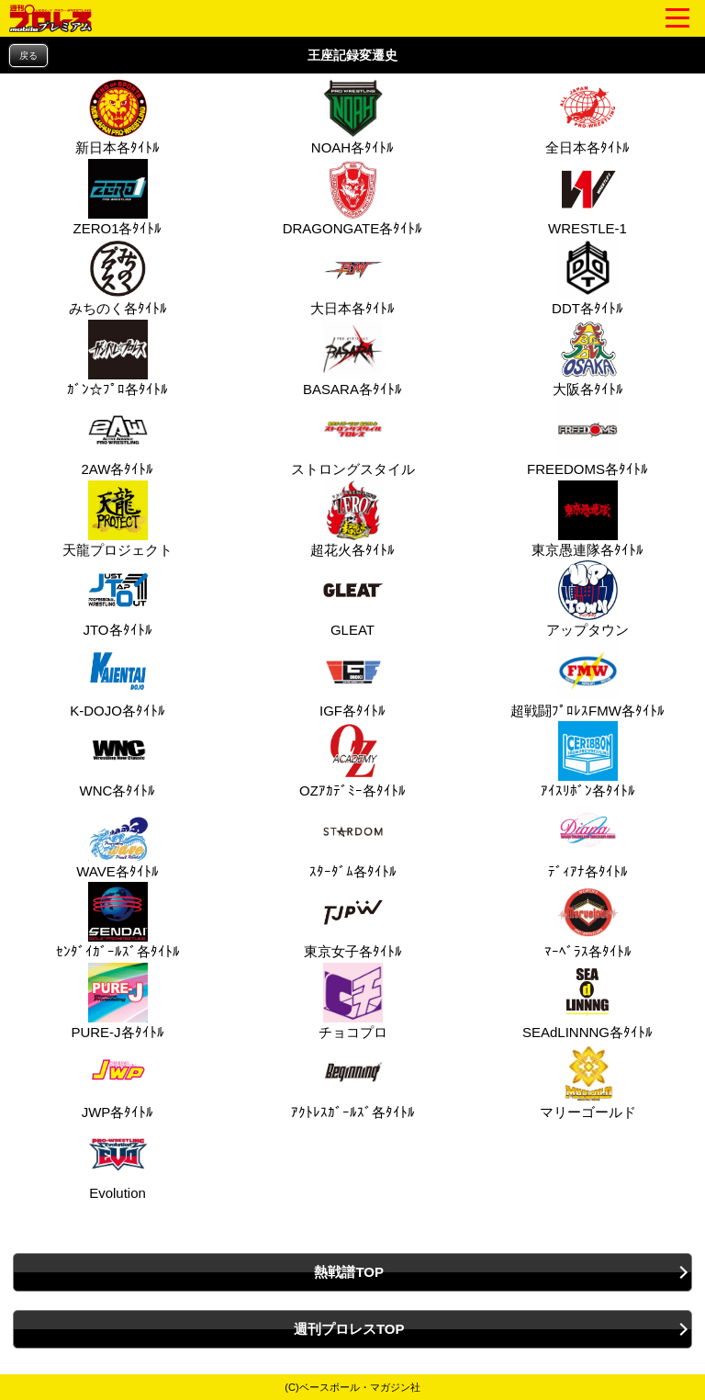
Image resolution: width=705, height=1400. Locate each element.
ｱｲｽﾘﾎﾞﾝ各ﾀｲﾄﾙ (588, 759)
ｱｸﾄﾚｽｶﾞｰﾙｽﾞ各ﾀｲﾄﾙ (353, 1081)
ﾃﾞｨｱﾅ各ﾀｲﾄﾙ (588, 840)
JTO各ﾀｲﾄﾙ (117, 599)
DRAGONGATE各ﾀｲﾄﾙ (353, 197)
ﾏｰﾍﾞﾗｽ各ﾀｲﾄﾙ (588, 920)
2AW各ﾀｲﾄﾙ (118, 438)
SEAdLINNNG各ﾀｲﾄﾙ (587, 1001)
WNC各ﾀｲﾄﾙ (118, 759)
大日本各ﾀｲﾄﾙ (352, 277)
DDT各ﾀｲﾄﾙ (587, 277)
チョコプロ (353, 1001)
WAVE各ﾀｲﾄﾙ (117, 840)
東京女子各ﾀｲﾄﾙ (353, 920)
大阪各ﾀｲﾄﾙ (588, 358)
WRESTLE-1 (587, 197)
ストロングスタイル (353, 438)
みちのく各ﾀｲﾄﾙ (118, 277)
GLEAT (351, 599)
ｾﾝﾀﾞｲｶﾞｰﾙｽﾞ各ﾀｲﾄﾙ (118, 920)
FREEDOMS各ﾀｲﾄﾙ (587, 438)
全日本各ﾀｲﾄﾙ (587, 116)
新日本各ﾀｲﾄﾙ (117, 116)
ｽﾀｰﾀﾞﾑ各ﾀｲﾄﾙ (353, 840)
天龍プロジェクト (117, 519)
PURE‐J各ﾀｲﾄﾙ (117, 1001)
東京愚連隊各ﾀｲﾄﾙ (587, 519)
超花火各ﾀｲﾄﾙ (352, 519)
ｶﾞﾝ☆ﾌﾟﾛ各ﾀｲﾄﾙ (117, 358)
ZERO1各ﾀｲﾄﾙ (117, 197)
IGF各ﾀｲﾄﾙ (352, 679)
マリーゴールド (588, 1081)
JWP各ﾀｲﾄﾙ (118, 1081)
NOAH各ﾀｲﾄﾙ (352, 116)
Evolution (116, 1162)
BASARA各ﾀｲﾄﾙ (352, 358)
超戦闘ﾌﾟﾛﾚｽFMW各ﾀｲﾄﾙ (587, 679)
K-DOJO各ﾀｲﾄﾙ (117, 679)
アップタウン (587, 599)
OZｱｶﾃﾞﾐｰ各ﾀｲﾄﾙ (352, 759)
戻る (28, 56)
